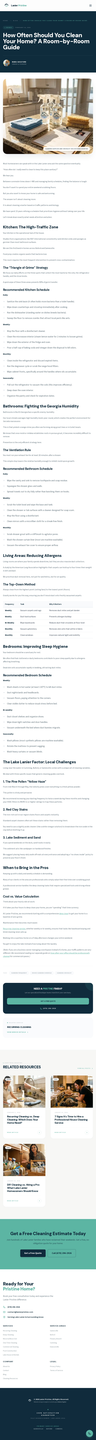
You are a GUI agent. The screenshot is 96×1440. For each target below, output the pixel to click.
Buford (52, 1335)
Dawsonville (54, 1347)
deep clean (63, 913)
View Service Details (17, 1032)
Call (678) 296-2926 (62, 1253)
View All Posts (85, 1068)
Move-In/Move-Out (10, 1339)
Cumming (53, 1343)
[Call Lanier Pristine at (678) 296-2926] (89, 1433)
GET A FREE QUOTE (48, 1001)
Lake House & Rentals (11, 1355)
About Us (6, 1366)
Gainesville (54, 1331)
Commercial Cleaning (11, 1347)
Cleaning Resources (10, 1378)
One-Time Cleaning (10, 1343)
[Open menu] (90, 5)
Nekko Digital (62, 1402)
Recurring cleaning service (14, 928)
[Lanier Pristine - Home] (15, 5)
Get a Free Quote (33, 1253)
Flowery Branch (56, 1339)
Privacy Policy (55, 1366)
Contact (6, 1370)
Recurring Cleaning (10, 1331)
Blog (4, 1374)
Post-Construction (10, 1351)
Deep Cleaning (8, 1335)
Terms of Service (56, 1370)
